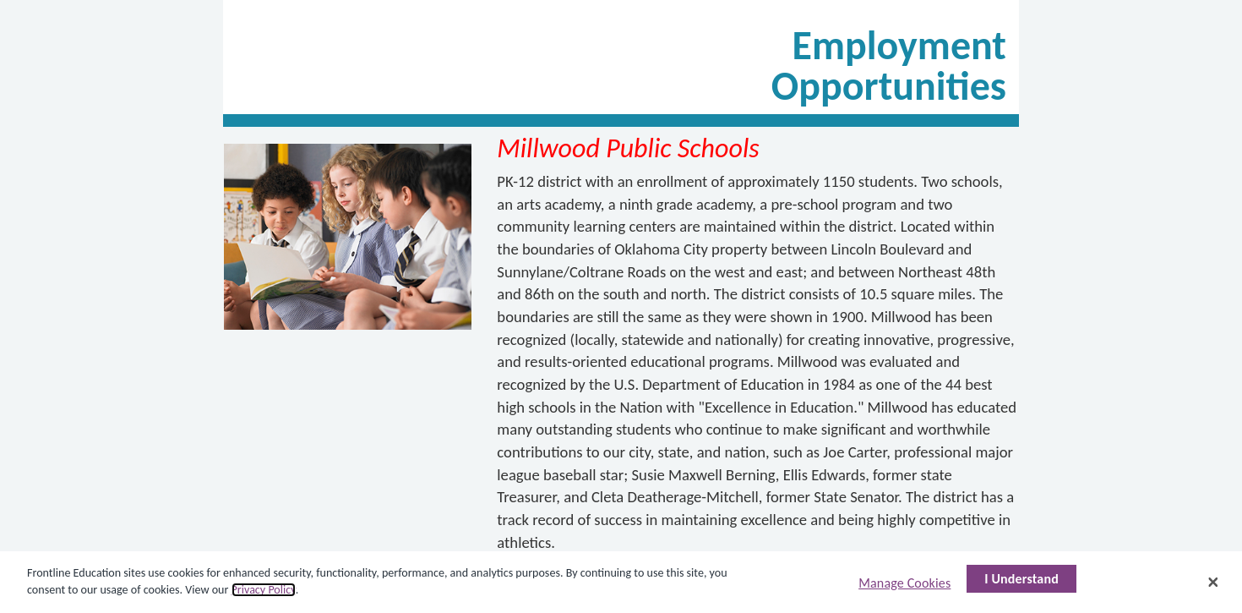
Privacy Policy (264, 590)
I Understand (1021, 579)
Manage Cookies (904, 583)
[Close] (1213, 581)
